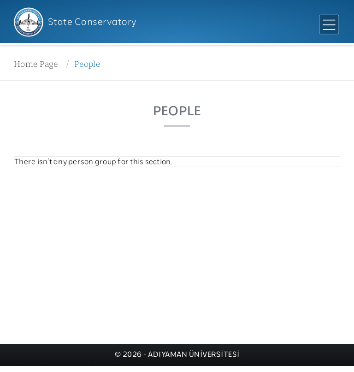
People (87, 64)
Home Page (36, 64)
